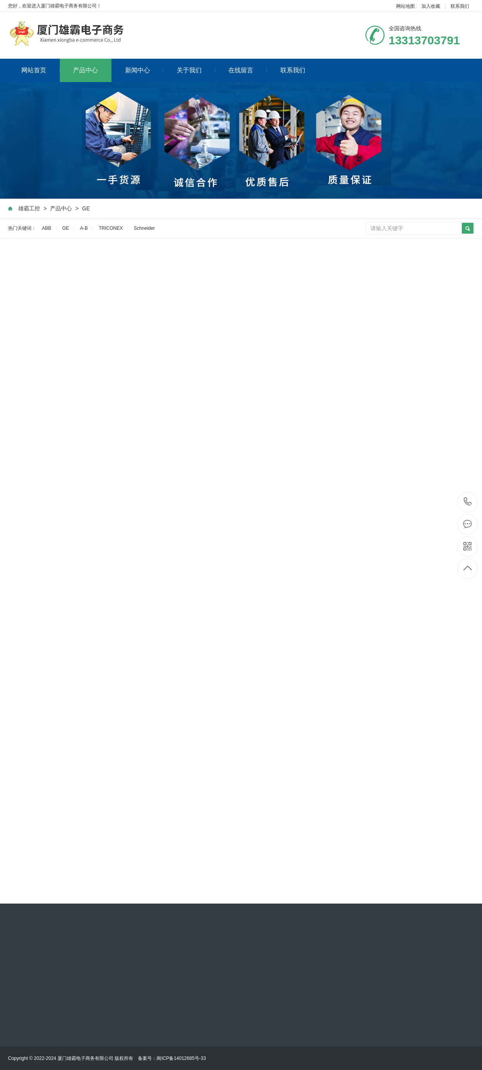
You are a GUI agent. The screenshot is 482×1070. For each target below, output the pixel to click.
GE (86, 208)
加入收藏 (430, 6)
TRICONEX (111, 228)
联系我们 (460, 6)
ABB (46, 228)
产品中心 (85, 70)
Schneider (144, 228)
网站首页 (40, 70)
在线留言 (247, 70)
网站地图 (405, 6)
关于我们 (196, 70)
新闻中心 (144, 70)
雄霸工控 (29, 208)
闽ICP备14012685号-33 (181, 1058)
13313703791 (468, 502)
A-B (84, 228)
